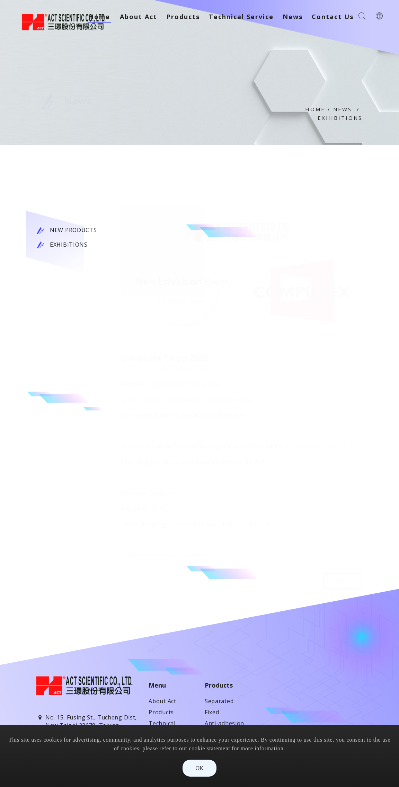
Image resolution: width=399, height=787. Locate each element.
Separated (219, 701)
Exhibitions (340, 117)
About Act (138, 16)
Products (161, 712)
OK (199, 768)
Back (342, 581)
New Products (73, 230)
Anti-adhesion (224, 723)
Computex (195, 555)
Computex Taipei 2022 (149, 555)
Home (315, 109)
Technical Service (241, 16)
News (342, 109)
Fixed (212, 712)
